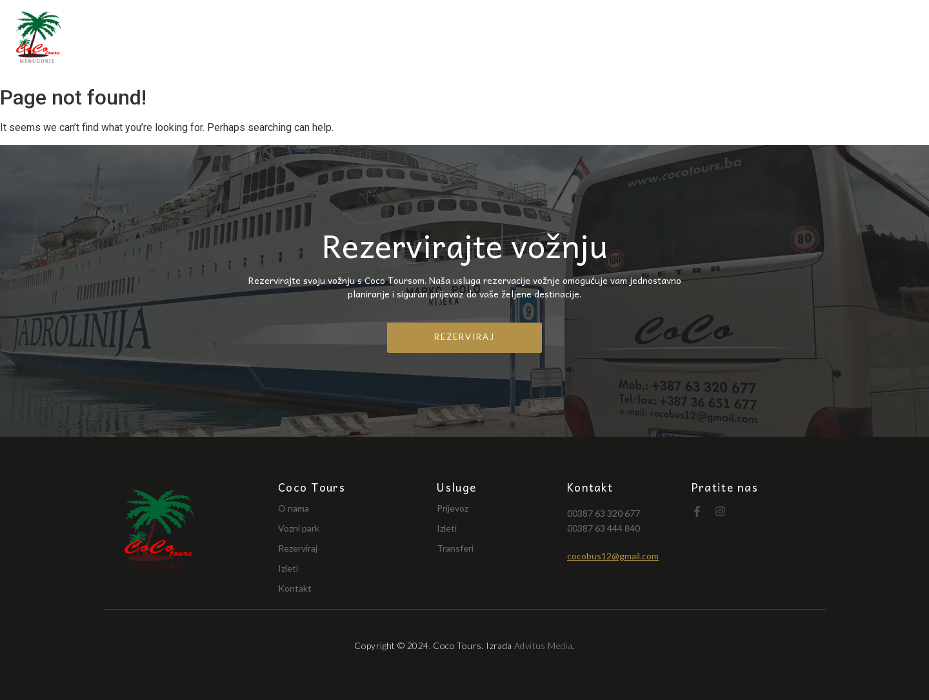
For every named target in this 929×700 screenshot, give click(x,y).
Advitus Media (543, 645)
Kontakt (893, 39)
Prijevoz (452, 508)
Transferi (455, 548)
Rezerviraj (297, 548)
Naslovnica (435, 39)
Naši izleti (818, 39)
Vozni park (588, 39)
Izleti (288, 568)
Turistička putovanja (705, 39)
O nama (513, 39)
